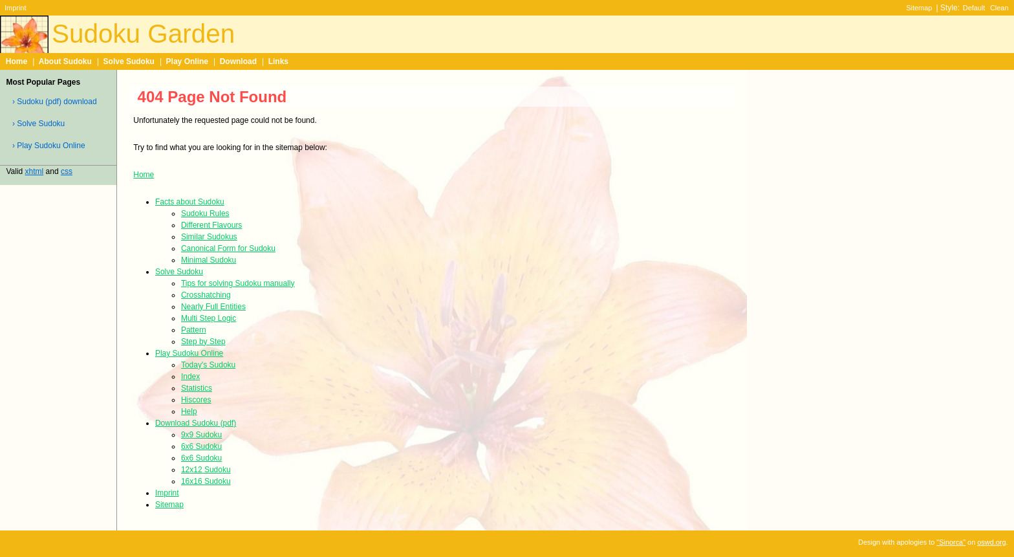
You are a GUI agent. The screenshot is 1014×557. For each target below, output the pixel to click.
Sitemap (919, 8)
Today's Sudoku (208, 364)
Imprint (15, 8)
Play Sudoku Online (189, 353)
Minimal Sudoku (208, 260)
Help (189, 411)
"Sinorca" (950, 542)
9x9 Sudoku (201, 434)
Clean (999, 8)
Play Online (187, 61)
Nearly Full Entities (213, 306)
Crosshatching (206, 295)
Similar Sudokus (209, 236)
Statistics (196, 388)
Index (190, 376)
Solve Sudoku (129, 61)
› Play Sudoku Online (48, 145)
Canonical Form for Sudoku (228, 248)
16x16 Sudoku (206, 481)
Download (238, 61)
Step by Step (203, 341)
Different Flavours (211, 225)
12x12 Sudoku (206, 469)
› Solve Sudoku (38, 123)
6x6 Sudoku (201, 446)
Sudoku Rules (205, 213)
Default (974, 8)
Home (16, 61)
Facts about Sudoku (189, 201)
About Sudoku (65, 61)
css (66, 171)
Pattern (193, 329)
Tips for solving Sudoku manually (238, 283)
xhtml (34, 171)
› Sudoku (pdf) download (54, 101)
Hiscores (196, 399)
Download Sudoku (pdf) (195, 423)
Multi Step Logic (208, 318)
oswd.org (991, 542)
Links (278, 61)
